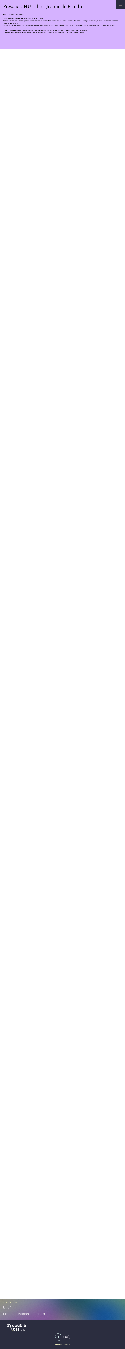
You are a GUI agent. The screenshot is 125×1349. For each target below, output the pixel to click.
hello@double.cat (62, 1344)
